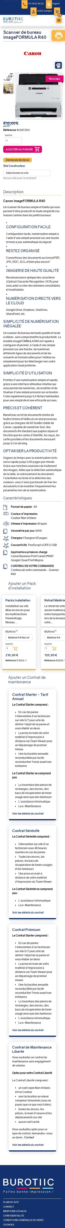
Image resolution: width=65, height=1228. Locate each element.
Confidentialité (13, 1215)
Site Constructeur (14, 165)
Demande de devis (17, 160)
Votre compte (44, 11)
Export (56, 3)
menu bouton (59, 20)
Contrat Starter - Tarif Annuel (30, 696)
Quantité (8, 135)
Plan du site (11, 1202)
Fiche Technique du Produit (58, 65)
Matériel (10, 631)
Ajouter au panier (19, 149)
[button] (8, 76)
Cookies (8, 1224)
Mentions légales (14, 1211)
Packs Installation (17, 600)
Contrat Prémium (26, 930)
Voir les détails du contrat (28, 813)
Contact (29, 1137)
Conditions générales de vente (23, 1220)
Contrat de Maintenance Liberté (32, 1049)
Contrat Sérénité (25, 831)
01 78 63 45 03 (36, 3)
